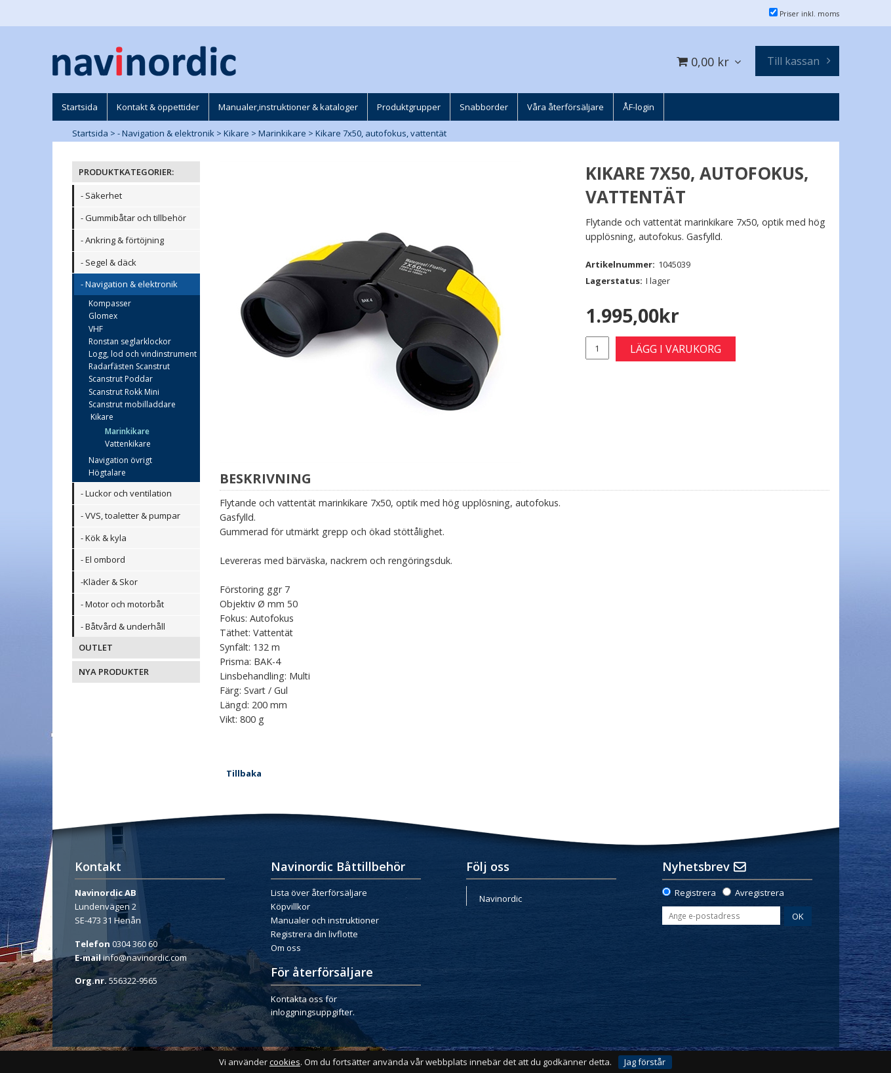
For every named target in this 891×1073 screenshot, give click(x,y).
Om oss (286, 948)
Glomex (103, 315)
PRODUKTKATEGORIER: (126, 172)
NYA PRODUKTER (114, 672)
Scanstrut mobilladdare (132, 404)
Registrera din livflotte (314, 934)
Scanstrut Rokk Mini (124, 391)
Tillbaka (244, 773)
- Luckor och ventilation (126, 493)
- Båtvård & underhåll (123, 626)
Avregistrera (759, 893)
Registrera (695, 893)
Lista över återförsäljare (319, 893)
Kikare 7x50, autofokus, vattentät (380, 133)
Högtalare (107, 472)
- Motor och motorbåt (122, 604)
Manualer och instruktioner (325, 920)
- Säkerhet (101, 195)
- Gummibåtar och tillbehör (133, 218)
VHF (96, 328)
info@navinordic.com (145, 957)
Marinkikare (282, 133)
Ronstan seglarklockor (130, 341)
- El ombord (103, 559)
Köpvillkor (290, 906)
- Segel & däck (108, 262)
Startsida (90, 133)
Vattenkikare (128, 443)
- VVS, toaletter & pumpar (130, 515)
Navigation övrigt (120, 460)
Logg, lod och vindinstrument (143, 353)
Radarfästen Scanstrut (129, 366)
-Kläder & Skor (109, 582)
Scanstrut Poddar (121, 378)
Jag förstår (644, 1062)
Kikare (236, 133)
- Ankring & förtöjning (122, 240)
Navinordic (500, 898)
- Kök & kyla (104, 538)
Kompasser (110, 303)
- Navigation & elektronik (165, 133)
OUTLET (96, 647)
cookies (284, 1062)
